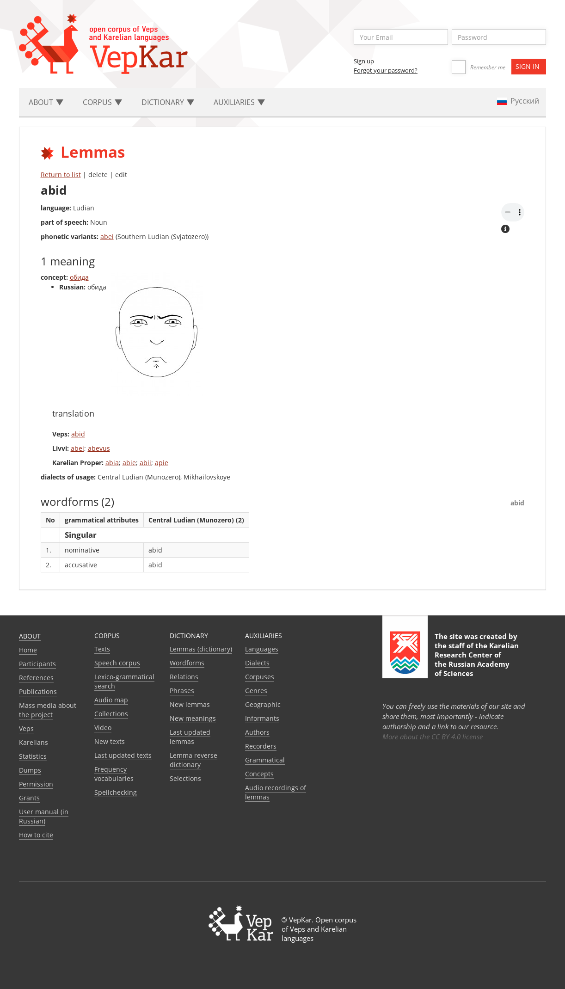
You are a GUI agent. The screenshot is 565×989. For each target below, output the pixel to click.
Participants (37, 663)
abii (145, 462)
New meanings (193, 718)
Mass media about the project (47, 710)
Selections (185, 778)
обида (79, 277)
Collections (111, 713)
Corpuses (259, 676)
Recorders (260, 746)
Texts (102, 649)
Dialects (257, 662)
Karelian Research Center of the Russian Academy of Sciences (477, 659)
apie (161, 462)
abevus (99, 448)
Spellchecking (115, 792)
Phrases (182, 690)
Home (28, 649)
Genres (256, 690)
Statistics (33, 756)
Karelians (33, 742)
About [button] (46, 102)
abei (107, 236)
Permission (36, 784)
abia (112, 462)
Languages (261, 649)
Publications (38, 691)
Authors (257, 732)
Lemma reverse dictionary (193, 760)
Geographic (263, 704)
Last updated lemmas (190, 737)
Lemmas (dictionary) (201, 649)
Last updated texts (123, 755)
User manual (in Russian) (43, 816)
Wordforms (187, 662)
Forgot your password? (386, 70)
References (36, 677)
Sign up (364, 61)
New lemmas (190, 704)
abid (78, 434)
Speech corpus (117, 662)
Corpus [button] (102, 102)
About (30, 636)
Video (102, 727)
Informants (262, 718)
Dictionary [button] (167, 102)
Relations (184, 676)
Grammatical (265, 760)
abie (129, 462)
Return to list (61, 174)
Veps (26, 728)
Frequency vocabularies (114, 774)
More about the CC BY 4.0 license (432, 736)
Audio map (111, 699)
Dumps (30, 770)
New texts (109, 741)
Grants (29, 797)
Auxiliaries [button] (239, 102)
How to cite (36, 834)
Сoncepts (259, 773)
